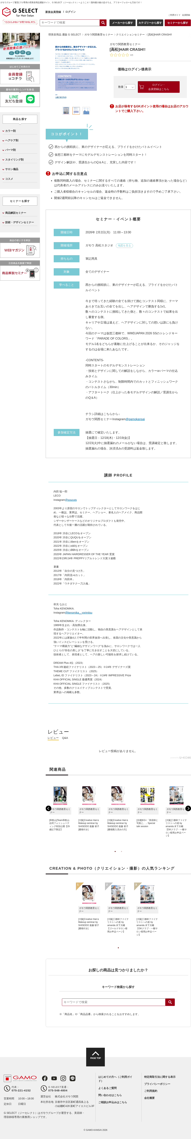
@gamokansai (135, 419)
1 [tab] (115, 855)
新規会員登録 (54, 11)
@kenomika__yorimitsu (78, 612)
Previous (48, 808)
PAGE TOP (95, 1060)
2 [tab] (121, 855)
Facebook (43, 1078)
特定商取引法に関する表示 (160, 1076)
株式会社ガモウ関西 (66, 1096)
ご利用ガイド (173, 15)
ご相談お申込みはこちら (112, 1102)
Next (188, 808)
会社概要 (149, 1097)
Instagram (61, 1078)
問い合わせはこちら (110, 1095)
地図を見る (124, 245)
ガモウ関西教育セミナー (126, 44)
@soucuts (71, 499)
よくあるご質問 (107, 1088)
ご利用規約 (150, 1090)
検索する (102, 22)
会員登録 (185, 15)
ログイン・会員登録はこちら (158, 86)
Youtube (52, 1078)
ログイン (71, 11)
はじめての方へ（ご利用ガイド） (115, 1078)
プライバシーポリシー (157, 1083)
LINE (69, 1078)
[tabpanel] (76, 72)
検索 (170, 1002)
